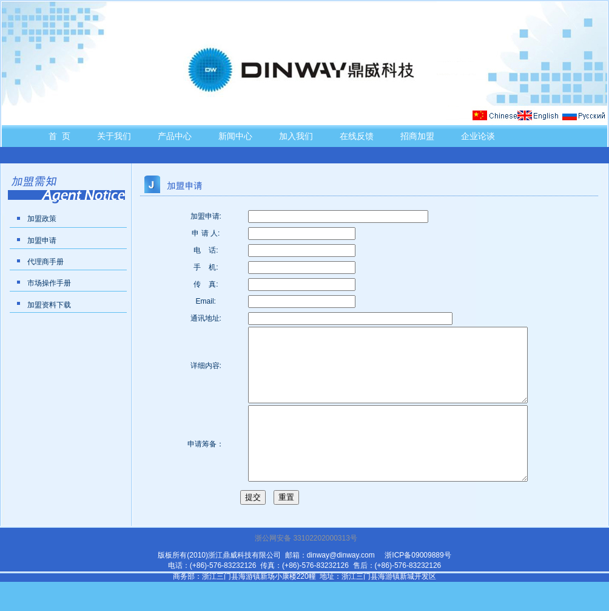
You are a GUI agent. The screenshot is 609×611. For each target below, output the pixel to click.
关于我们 (114, 136)
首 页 (59, 136)
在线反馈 (357, 136)
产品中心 (175, 136)
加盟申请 (41, 240)
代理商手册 (45, 262)
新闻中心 (235, 136)
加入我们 (296, 136)
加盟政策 (41, 218)
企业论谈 (478, 136)
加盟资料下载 (49, 305)
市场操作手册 (49, 283)
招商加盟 (417, 136)
